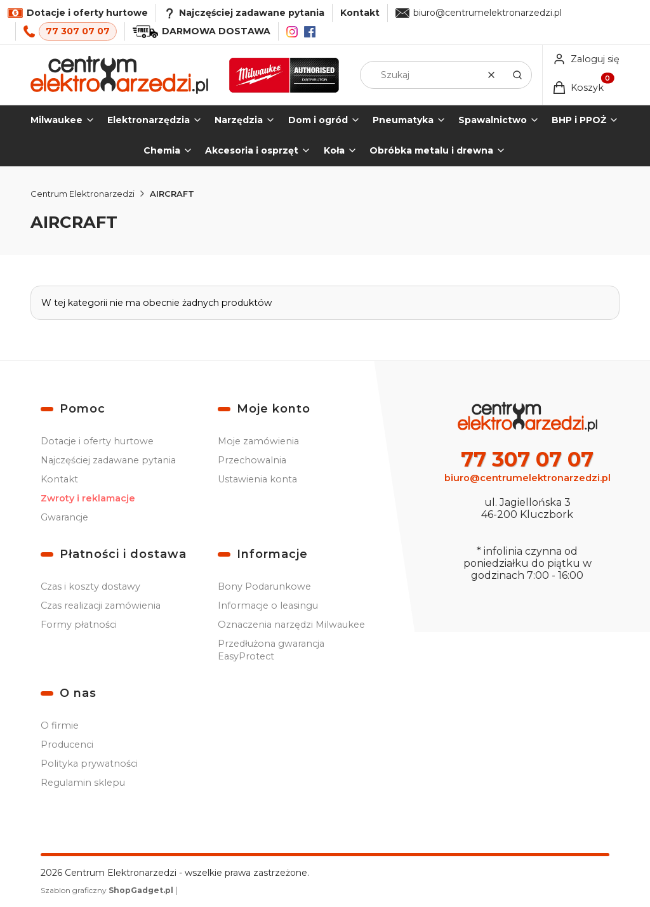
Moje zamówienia (258, 441)
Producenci (67, 744)
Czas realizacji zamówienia (101, 605)
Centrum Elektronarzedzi (82, 194)
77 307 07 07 (78, 31)
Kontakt (360, 12)
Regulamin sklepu (83, 782)
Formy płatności (79, 624)
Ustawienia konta (257, 479)
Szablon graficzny (108, 890)
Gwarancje (64, 517)
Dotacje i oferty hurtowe (97, 441)
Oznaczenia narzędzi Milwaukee (291, 624)
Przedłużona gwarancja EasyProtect (271, 650)
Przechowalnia (252, 460)
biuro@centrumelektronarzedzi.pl (487, 12)
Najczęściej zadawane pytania (108, 460)
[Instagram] (292, 31)
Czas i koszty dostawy (90, 586)
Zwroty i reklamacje (88, 498)
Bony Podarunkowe (264, 586)
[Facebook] (309, 31)
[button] (517, 75)
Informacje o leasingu (268, 605)
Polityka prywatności (89, 763)
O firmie (60, 725)
